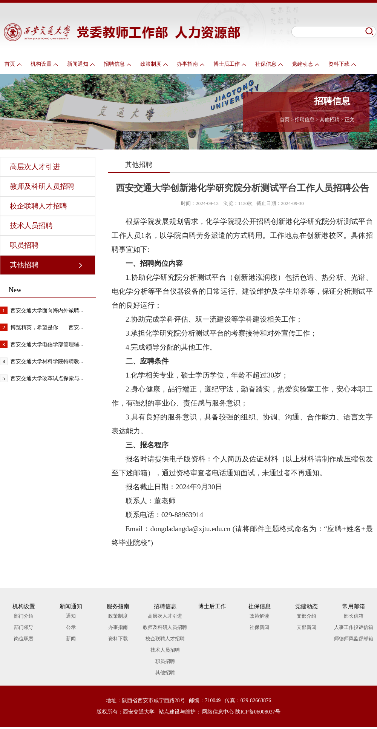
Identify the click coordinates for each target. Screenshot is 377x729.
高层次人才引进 (35, 167)
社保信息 (269, 64)
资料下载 (342, 64)
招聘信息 (117, 64)
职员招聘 (24, 245)
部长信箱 (353, 616)
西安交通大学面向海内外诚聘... (47, 310)
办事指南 (190, 64)
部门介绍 (24, 616)
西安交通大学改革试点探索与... (47, 378)
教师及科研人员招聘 (42, 186)
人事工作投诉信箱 (353, 627)
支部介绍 (306, 616)
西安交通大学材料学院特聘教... (47, 361)
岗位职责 (24, 638)
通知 (71, 616)
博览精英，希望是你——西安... (47, 327)
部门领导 (24, 627)
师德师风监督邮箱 (353, 638)
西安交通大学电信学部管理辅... (47, 344)
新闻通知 (81, 64)
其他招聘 (329, 119)
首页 (13, 64)
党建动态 (305, 64)
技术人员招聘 (31, 226)
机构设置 (44, 64)
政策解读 (259, 616)
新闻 (71, 638)
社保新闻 (259, 627)
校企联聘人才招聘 (38, 206)
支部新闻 (306, 627)
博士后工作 (229, 64)
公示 (71, 627)
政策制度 (154, 64)
